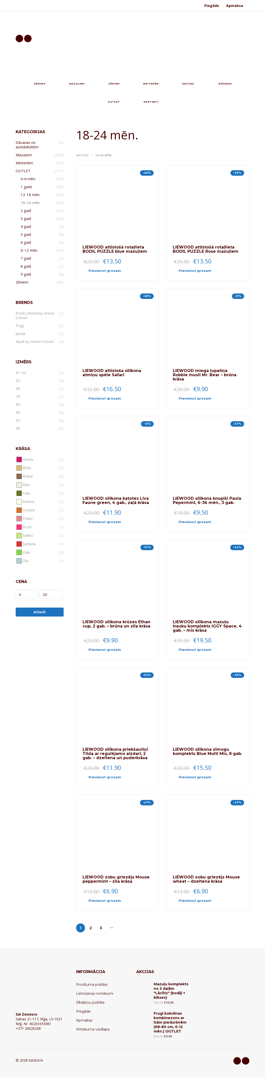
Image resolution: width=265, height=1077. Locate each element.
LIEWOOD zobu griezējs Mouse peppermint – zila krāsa (116, 879)
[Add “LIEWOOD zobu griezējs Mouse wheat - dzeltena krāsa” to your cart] (199, 901)
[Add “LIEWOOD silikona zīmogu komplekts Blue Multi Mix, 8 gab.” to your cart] (199, 777)
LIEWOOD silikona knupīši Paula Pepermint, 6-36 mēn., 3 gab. (207, 500)
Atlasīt (40, 612)
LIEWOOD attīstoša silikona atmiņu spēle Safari (112, 372)
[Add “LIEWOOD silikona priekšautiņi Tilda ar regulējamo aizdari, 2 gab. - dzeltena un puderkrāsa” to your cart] (109, 777)
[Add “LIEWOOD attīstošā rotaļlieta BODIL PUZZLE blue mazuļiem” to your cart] (109, 271)
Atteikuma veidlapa (93, 1029)
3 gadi (26, 218)
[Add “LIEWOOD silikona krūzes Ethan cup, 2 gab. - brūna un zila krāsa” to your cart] (109, 650)
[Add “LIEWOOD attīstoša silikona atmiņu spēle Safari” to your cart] (109, 398)
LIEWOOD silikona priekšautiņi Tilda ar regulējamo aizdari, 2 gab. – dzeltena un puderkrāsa (115, 753)
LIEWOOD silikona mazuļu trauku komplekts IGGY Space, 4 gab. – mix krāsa (207, 626)
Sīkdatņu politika (90, 1002)
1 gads (26, 186)
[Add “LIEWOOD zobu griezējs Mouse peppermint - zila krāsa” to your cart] (109, 901)
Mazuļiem (24, 155)
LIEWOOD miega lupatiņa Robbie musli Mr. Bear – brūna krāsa (204, 374)
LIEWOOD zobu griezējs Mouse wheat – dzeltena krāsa (206, 879)
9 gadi (26, 274)
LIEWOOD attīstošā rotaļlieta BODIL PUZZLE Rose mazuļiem (205, 249)
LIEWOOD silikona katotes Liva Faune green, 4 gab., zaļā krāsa (116, 500)
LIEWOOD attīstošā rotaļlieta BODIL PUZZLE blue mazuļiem (115, 249)
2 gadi (26, 210)
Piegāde (211, 5)
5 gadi (26, 234)
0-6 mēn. (28, 178)
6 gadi (26, 242)
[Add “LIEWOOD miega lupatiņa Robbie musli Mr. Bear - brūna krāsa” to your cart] (199, 398)
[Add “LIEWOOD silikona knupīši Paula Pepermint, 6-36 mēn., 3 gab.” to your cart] (199, 522)
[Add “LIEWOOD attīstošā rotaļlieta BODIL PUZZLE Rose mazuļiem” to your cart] (199, 271)
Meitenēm (24, 163)
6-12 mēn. (29, 250)
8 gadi (26, 266)
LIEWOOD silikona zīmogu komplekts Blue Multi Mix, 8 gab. (207, 751)
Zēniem (22, 282)
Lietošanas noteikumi (94, 993)
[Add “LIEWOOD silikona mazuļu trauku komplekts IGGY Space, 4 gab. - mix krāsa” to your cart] (199, 650)
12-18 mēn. (30, 194)
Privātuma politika (91, 984)
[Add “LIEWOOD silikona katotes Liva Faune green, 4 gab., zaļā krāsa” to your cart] (109, 522)
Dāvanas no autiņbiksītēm (27, 144)
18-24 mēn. (30, 202)
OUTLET (23, 170)
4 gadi (26, 226)
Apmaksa (234, 5)
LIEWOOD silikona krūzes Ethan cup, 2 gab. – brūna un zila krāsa (116, 624)
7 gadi (26, 258)
